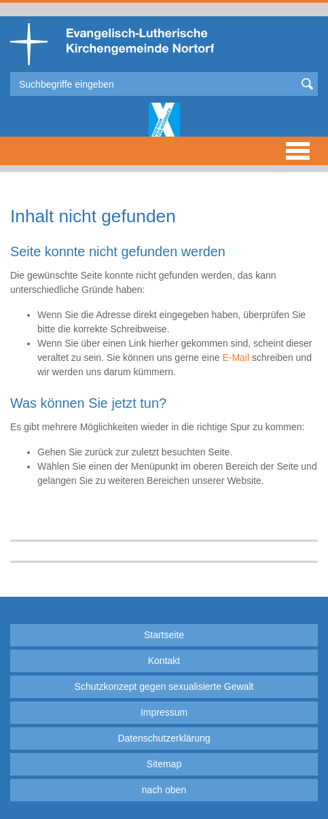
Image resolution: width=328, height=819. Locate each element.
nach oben (164, 789)
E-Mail (235, 357)
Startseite (164, 634)
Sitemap (164, 764)
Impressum (164, 712)
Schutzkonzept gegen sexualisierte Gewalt (164, 686)
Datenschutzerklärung (163, 738)
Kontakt (164, 660)
